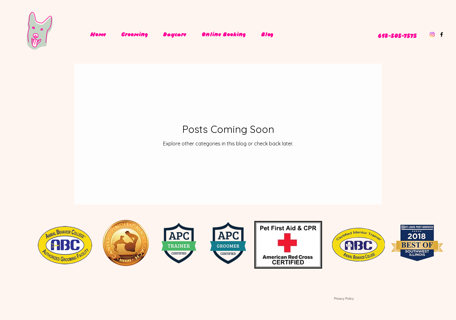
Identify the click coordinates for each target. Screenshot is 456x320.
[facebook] (441, 34)
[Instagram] (432, 34)
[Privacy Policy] (343, 298)
